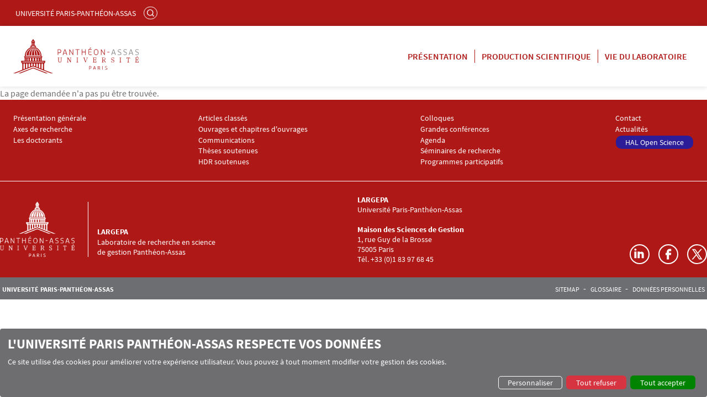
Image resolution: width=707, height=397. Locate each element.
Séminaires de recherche (460, 150)
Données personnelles (668, 289)
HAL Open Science (654, 142)
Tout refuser (596, 383)
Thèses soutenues (228, 150)
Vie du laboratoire (646, 56)
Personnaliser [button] (530, 383)
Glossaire (605, 289)
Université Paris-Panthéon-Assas (75, 13)
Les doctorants (37, 140)
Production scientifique (536, 56)
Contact (628, 118)
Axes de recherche (42, 129)
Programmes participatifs (461, 162)
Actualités (631, 129)
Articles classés (222, 118)
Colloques (437, 118)
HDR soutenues (223, 162)
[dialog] (353, 363)
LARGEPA (112, 232)
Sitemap (567, 289)
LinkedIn (640, 254)
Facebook (668, 254)
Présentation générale (49, 118)
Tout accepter (662, 383)
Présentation (438, 56)
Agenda (432, 140)
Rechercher (151, 13)
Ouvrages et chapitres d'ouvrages (253, 129)
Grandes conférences (454, 129)
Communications (226, 140)
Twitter (697, 254)
